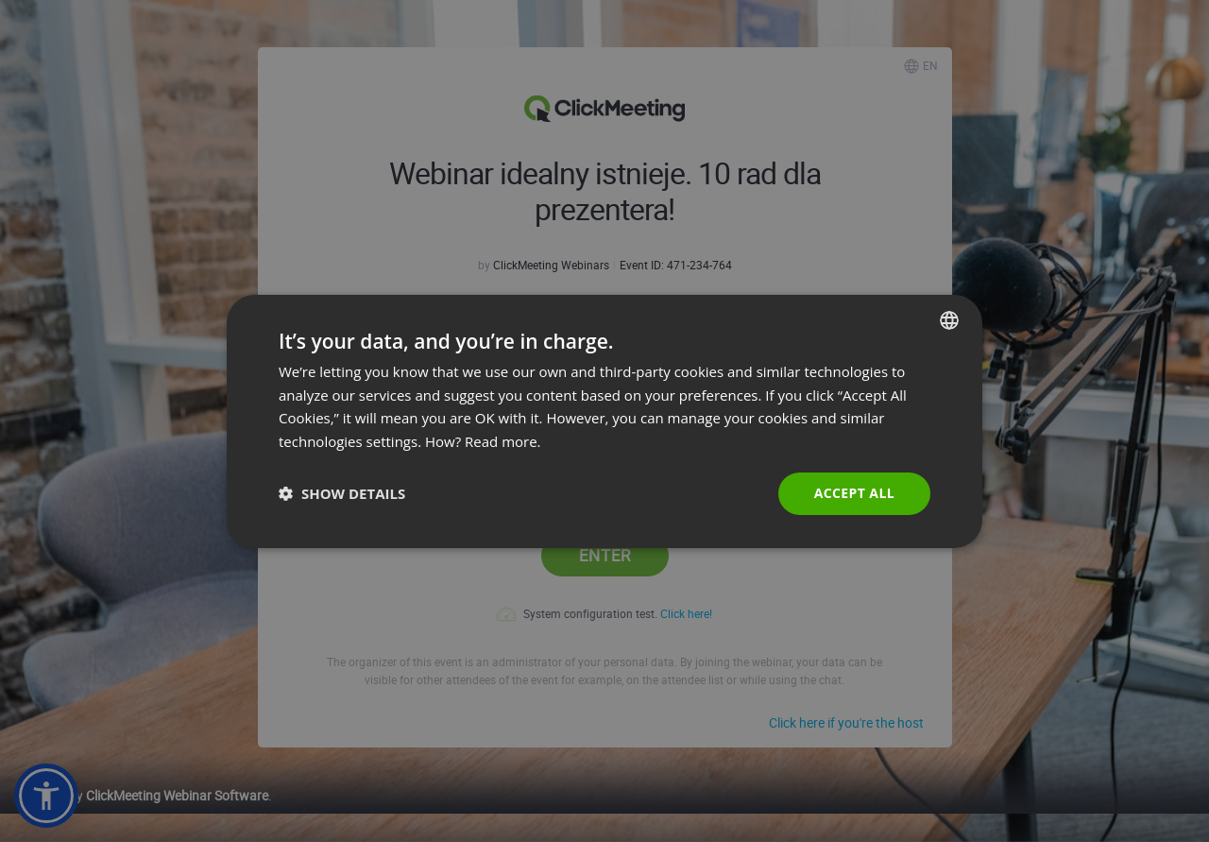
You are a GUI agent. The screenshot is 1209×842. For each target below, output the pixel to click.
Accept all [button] (854, 493)
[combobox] (949, 319)
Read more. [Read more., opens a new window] (503, 441)
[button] (342, 493)
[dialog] (604, 420)
